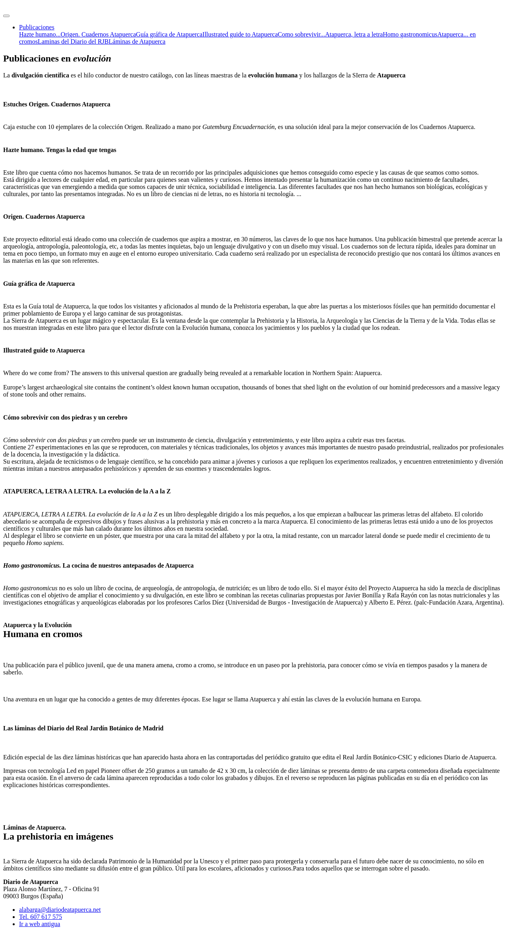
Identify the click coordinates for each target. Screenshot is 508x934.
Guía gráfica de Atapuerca (169, 34)
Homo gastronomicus (410, 34)
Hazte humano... (40, 34)
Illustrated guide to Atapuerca (240, 34)
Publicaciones (36, 27)
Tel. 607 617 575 (40, 916)
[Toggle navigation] (6, 16)
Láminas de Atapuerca (137, 41)
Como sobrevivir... (301, 34)
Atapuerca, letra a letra (354, 34)
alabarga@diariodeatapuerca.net (60, 909)
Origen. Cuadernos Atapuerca (98, 34)
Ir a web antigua (39, 924)
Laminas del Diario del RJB (73, 41)
